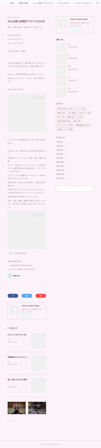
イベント (80, 108)
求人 (60, 117)
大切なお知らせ (64, 108)
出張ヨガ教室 (63, 121)
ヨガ (72, 113)
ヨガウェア (84, 113)
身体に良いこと (75, 117)
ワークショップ (64, 125)
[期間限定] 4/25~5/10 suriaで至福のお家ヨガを (26, 357)
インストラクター (63, 3)
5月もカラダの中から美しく (19, 335)
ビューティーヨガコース (82, 3)
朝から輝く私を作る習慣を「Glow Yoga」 (24, 380)
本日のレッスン (64, 129)
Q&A (77, 121)
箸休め (61, 113)
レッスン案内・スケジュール (43, 3)
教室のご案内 (23, 3)
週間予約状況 (82, 125)
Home (12, 3)
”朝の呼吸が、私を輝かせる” (17, 384)
